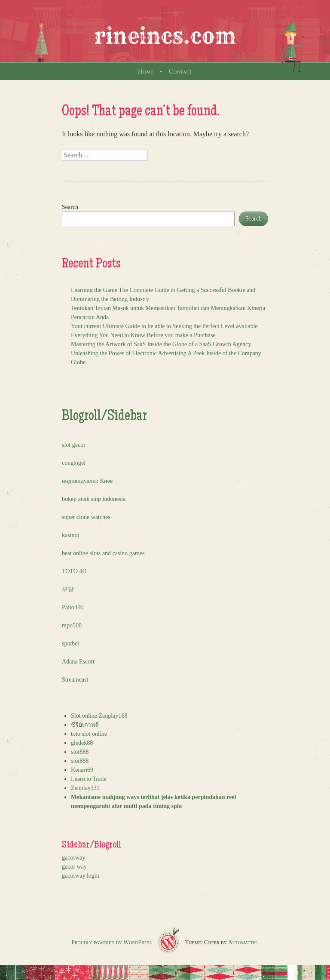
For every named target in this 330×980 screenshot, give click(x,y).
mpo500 (72, 625)
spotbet (70, 643)
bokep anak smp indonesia (93, 499)
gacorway (73, 857)
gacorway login (80, 875)
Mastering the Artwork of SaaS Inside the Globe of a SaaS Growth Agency (161, 344)
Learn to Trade (88, 779)
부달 (68, 589)
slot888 (80, 752)
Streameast (75, 679)
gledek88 (82, 743)
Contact (180, 71)
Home (145, 71)
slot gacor (74, 445)
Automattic (242, 942)
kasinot (70, 535)
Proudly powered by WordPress (111, 942)
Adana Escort (78, 661)
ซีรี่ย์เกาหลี (85, 725)
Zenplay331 (85, 788)
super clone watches (86, 517)
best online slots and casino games (103, 553)
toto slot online (89, 734)
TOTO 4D (74, 571)
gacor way (74, 866)
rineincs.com (165, 36)
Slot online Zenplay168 (99, 716)
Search (70, 207)
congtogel (74, 463)
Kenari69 (82, 770)
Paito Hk (72, 607)
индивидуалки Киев (87, 481)
